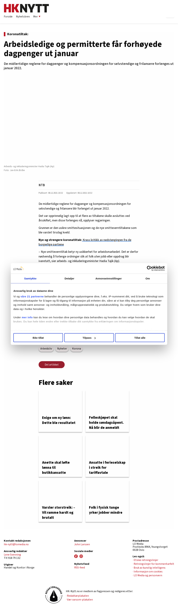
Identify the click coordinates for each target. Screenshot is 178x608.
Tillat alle (139, 337)
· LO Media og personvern (147, 575)
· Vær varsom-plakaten (79, 600)
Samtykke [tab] (30, 278)
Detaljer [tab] (69, 278)
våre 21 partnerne (32, 296)
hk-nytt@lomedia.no (16, 544)
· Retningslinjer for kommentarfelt (153, 564)
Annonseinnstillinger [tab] (108, 278)
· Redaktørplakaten (77, 596)
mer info (27, 317)
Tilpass (89, 337)
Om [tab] (147, 278)
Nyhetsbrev (23, 16)
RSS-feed (79, 567)
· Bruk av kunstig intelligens (149, 568)
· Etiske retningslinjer (145, 560)
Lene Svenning (12, 555)
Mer (37, 16)
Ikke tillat (38, 337)
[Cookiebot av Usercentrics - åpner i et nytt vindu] (149, 268)
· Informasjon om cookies (148, 571)
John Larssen (82, 544)
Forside (8, 16)
